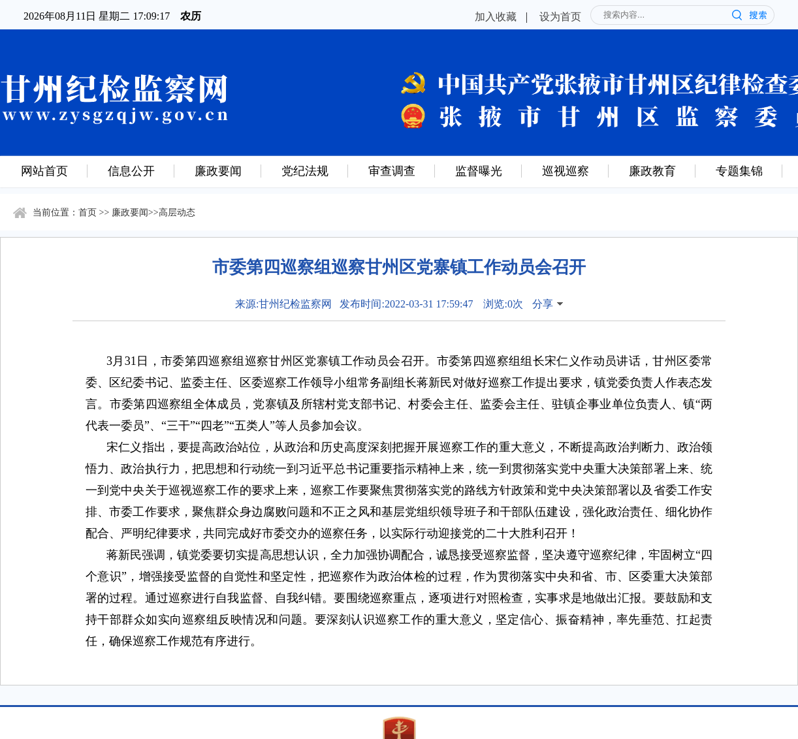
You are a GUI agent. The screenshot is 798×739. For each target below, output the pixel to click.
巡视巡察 (565, 170)
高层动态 (177, 212)
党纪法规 (304, 170)
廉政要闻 (218, 170)
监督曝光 (478, 170)
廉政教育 (652, 170)
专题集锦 (739, 170)
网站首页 (44, 170)
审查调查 (391, 170)
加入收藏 (496, 16)
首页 (87, 212)
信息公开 (131, 170)
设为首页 (560, 16)
